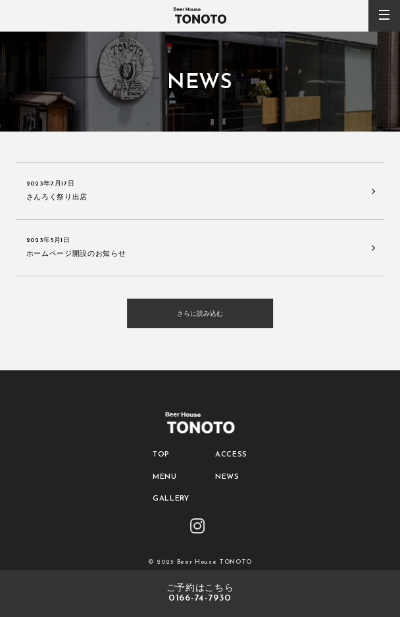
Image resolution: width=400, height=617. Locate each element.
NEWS (227, 477)
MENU (165, 477)
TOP (161, 454)
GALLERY (171, 499)
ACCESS (231, 454)
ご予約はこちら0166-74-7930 (200, 593)
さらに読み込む (200, 313)
